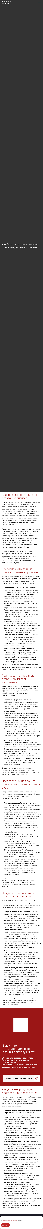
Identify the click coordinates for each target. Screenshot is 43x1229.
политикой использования (9, 1221)
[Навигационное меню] (39, 2)
